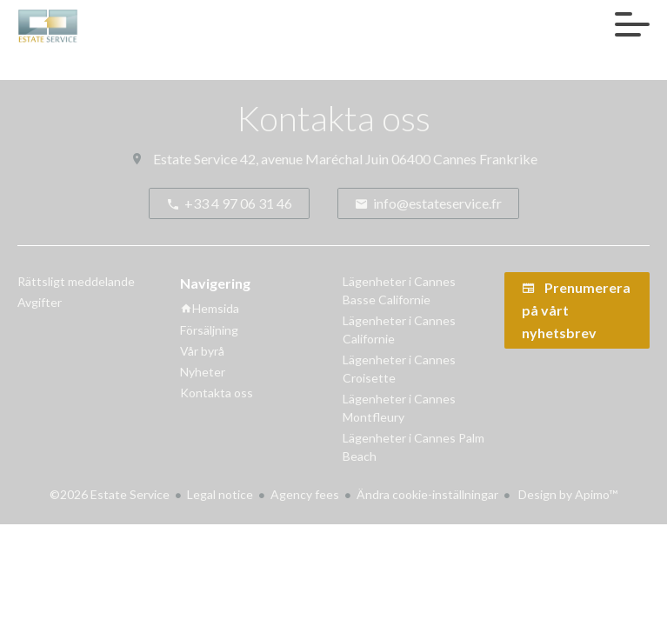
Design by (566, 494)
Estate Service (195, 158)
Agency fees (304, 494)
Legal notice (220, 494)
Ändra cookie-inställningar (427, 494)
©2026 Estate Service (110, 494)
